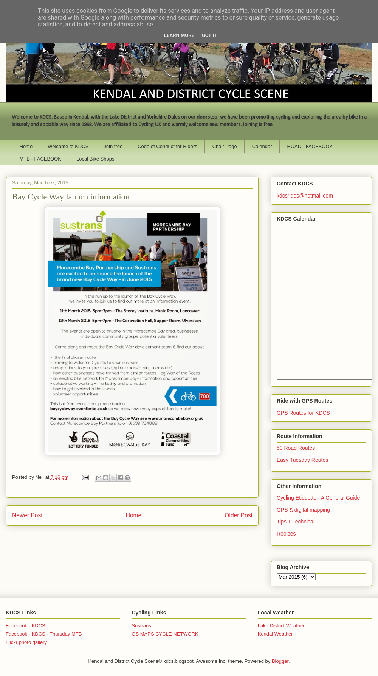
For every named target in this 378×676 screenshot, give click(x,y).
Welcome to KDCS (68, 146)
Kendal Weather (275, 634)
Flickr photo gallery (26, 642)
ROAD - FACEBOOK (310, 146)
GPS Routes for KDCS (303, 413)
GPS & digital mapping (303, 510)
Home (26, 146)
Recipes (286, 534)
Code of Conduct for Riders (167, 146)
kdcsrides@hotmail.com (305, 196)
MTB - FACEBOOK (41, 159)
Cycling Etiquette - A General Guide (318, 498)
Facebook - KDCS (25, 625)
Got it (209, 35)
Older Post (239, 515)
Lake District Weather (281, 625)
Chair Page (224, 146)
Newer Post (27, 515)
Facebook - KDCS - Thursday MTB (44, 634)
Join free (113, 146)
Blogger (280, 661)
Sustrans (141, 625)
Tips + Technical (295, 522)
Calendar (262, 146)
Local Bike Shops (95, 159)
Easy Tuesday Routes (302, 460)
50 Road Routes (296, 448)
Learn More (179, 35)
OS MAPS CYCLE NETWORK (165, 634)
